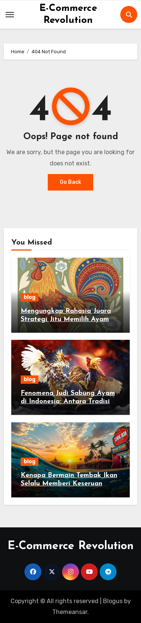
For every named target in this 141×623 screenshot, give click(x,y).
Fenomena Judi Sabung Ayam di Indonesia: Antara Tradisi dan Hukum (68, 401)
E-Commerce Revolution (70, 546)
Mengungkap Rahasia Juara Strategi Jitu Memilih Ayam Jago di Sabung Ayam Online (67, 319)
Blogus (113, 601)
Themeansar (69, 611)
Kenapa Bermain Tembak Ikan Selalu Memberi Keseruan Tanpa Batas (69, 483)
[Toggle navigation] (10, 14)
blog (29, 297)
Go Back (70, 182)
